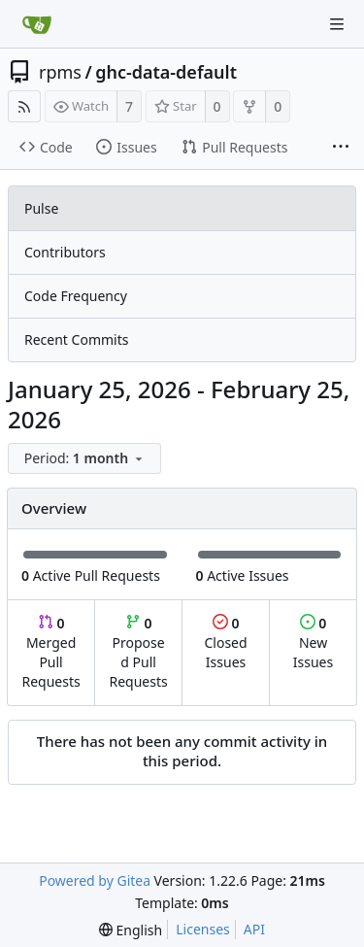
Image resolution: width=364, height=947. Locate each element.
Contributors (65, 252)
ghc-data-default (166, 72)
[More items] (340, 147)
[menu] (86, 459)
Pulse (41, 208)
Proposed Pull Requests (139, 652)
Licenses (203, 929)
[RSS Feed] (24, 106)
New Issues (313, 642)
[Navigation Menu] (336, 24)
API (254, 929)
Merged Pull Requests (50, 652)
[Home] (37, 24)
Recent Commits (76, 339)
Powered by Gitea (94, 880)
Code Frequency (75, 296)
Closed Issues (225, 642)
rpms (60, 72)
